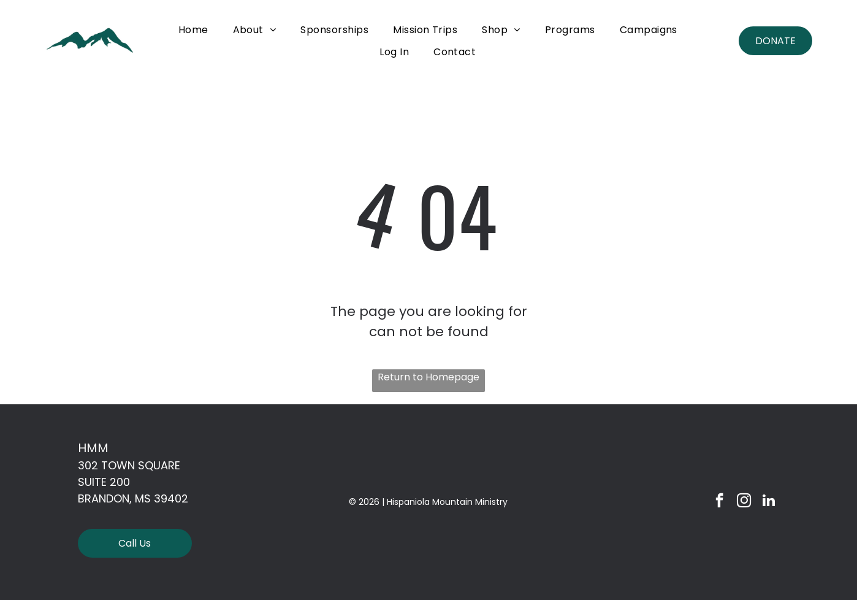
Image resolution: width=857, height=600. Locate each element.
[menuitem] (193, 29)
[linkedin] (768, 502)
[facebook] (719, 502)
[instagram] (744, 502)
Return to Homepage (428, 377)
